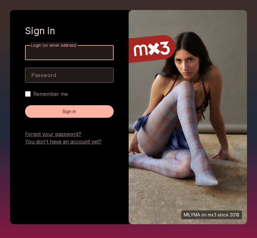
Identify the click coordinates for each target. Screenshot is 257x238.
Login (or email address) (54, 45)
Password (43, 75)
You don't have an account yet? (63, 141)
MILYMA (192, 214)
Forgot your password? (53, 134)
